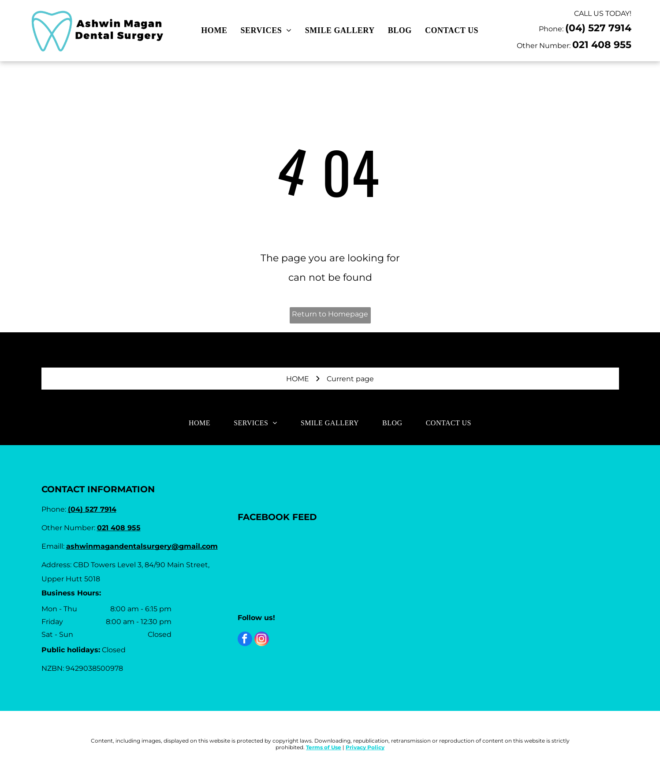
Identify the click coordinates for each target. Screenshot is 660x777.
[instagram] (261, 640)
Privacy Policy (365, 747)
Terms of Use (323, 747)
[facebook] (245, 640)
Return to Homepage (330, 314)
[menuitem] (214, 30)
